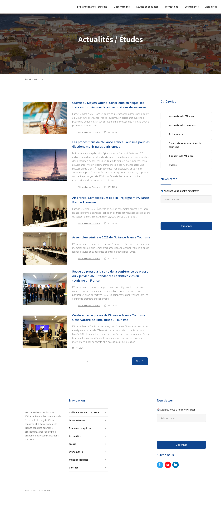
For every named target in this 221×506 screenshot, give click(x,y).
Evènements (192, 6)
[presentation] (185, 212)
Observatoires (122, 6)
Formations (171, 6)
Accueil (28, 79)
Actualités (211, 6)
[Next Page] (140, 361)
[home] (6, 7)
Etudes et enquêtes (147, 6)
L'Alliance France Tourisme (92, 6)
